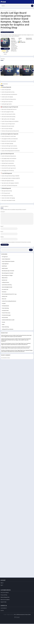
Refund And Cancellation (5, 599)
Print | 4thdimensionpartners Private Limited (22, 614)
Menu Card (4, 299)
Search (31, 250)
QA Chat (2, 610)
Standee (3, 322)
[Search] (17, 6)
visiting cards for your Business (7, 329)
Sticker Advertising (5, 327)
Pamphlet (4, 303)
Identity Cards (4, 296)
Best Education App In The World (8, 271)
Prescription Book (5, 310)
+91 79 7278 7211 (4, 608)
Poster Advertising (5, 308)
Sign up (2, 583)
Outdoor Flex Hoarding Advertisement (9, 301)
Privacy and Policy (4, 595)
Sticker (3, 324)
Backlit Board (4, 266)
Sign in (2, 585)
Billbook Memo (5, 278)
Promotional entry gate (6, 315)
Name (2, 226)
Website (2, 237)
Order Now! (5, 49)
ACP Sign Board (5, 257)
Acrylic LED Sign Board (6, 259)
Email (2, 231)
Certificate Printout (5, 282)
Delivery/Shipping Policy (5, 597)
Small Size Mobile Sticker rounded (8, 320)
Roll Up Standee (5, 317)
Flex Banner (4, 292)
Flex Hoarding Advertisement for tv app (9, 294)
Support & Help (3, 602)
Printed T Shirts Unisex (6, 313)
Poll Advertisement (5, 306)
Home (2, 11)
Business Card (4, 280)
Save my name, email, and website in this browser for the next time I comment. (16, 242)
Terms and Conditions (5, 592)
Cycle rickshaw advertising (7, 285)
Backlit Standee (5, 268)
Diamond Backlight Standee (7, 287)
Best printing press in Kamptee (7, 273)
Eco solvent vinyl (5, 289)
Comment (3, 212)
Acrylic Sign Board (5, 264)
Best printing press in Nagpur (7, 275)
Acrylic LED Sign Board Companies (10, 11)
